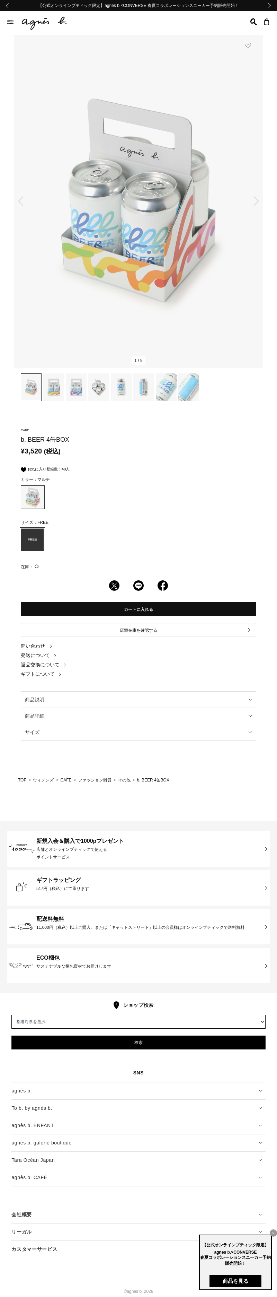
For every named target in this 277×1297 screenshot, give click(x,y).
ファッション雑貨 (94, 780)
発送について (39, 655)
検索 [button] (138, 1042)
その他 (124, 780)
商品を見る (236, 1281)
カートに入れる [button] (138, 609)
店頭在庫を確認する (185, 630)
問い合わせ (37, 646)
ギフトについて (41, 674)
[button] (254, 22)
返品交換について (43, 664)
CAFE (65, 780)
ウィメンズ (43, 780)
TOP (22, 780)
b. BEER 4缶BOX (153, 780)
